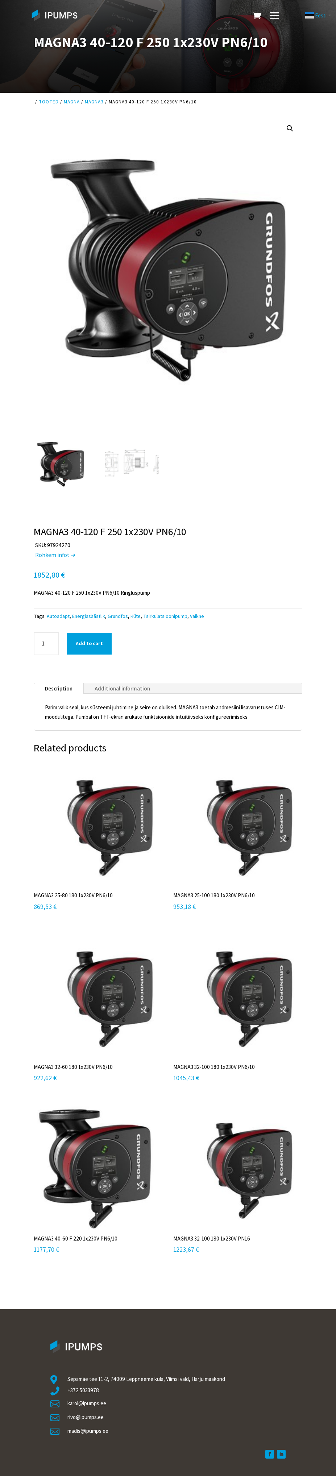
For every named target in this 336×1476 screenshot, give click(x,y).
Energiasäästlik (88, 616)
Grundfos (118, 616)
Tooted (49, 102)
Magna (72, 102)
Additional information (122, 688)
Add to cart (89, 643)
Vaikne (197, 616)
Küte (135, 616)
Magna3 (94, 102)
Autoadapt (58, 616)
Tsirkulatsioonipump (165, 616)
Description (58, 688)
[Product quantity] (46, 643)
